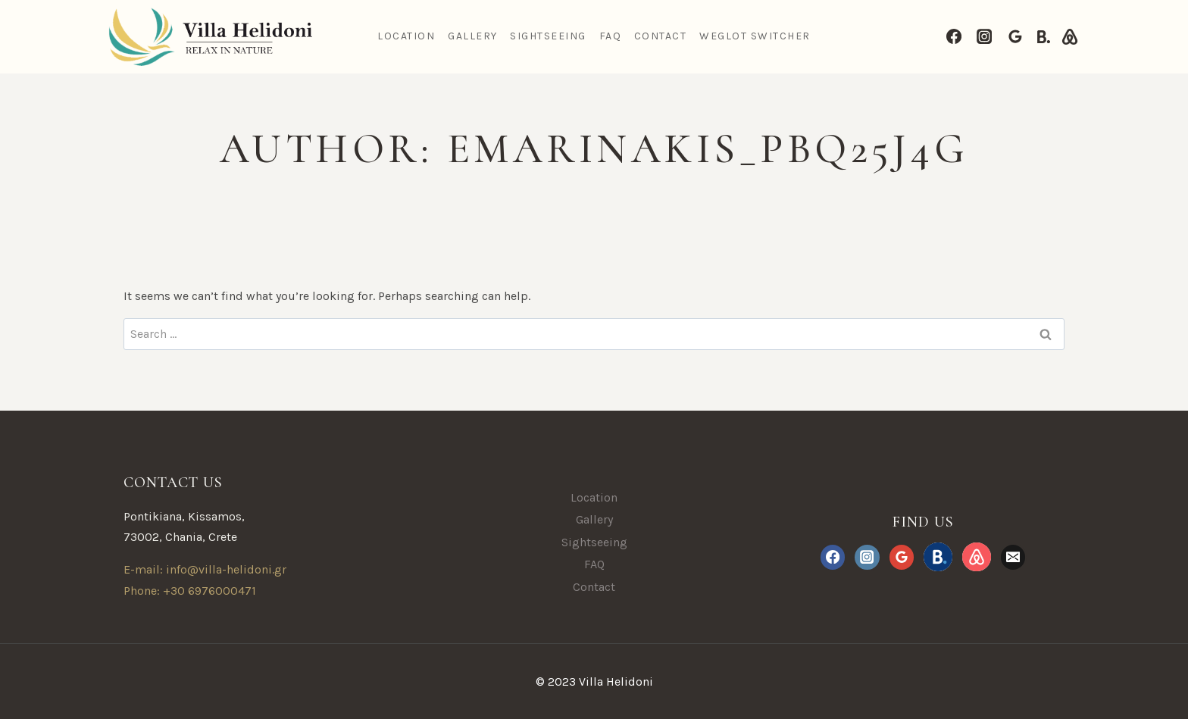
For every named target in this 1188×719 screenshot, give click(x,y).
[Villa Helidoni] (208, 36)
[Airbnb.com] (1070, 37)
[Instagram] (984, 36)
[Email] (1013, 557)
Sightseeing (548, 36)
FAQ (610, 36)
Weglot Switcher (755, 36)
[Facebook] (954, 36)
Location (406, 36)
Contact (660, 36)
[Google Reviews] (1015, 36)
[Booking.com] (1043, 36)
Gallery (473, 36)
